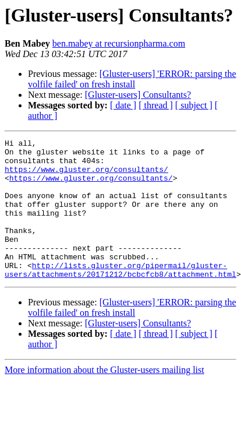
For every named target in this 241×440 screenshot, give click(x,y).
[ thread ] (156, 105)
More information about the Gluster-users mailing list (104, 398)
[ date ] (123, 105)
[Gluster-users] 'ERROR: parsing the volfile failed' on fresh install (132, 79)
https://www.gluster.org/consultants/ (86, 176)
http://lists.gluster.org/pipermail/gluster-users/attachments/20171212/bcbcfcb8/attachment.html (120, 296)
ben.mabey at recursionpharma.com (118, 43)
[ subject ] (193, 105)
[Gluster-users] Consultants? (138, 95)
